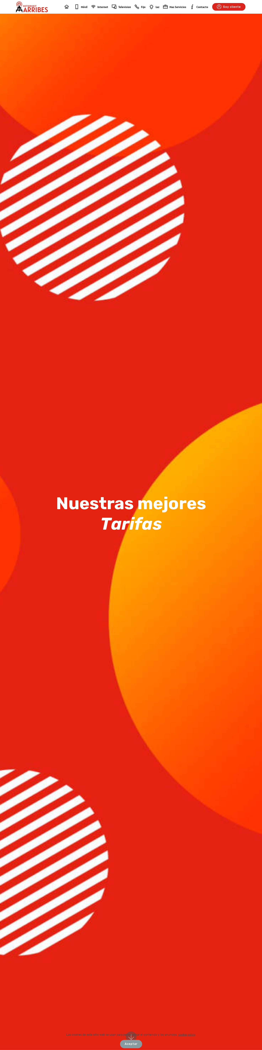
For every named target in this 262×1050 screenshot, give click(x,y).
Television (121, 7)
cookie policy (186, 1047)
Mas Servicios (174, 7)
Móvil (81, 7)
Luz (154, 7)
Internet (99, 7)
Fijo (140, 7)
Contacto (199, 7)
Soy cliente (229, 7)
